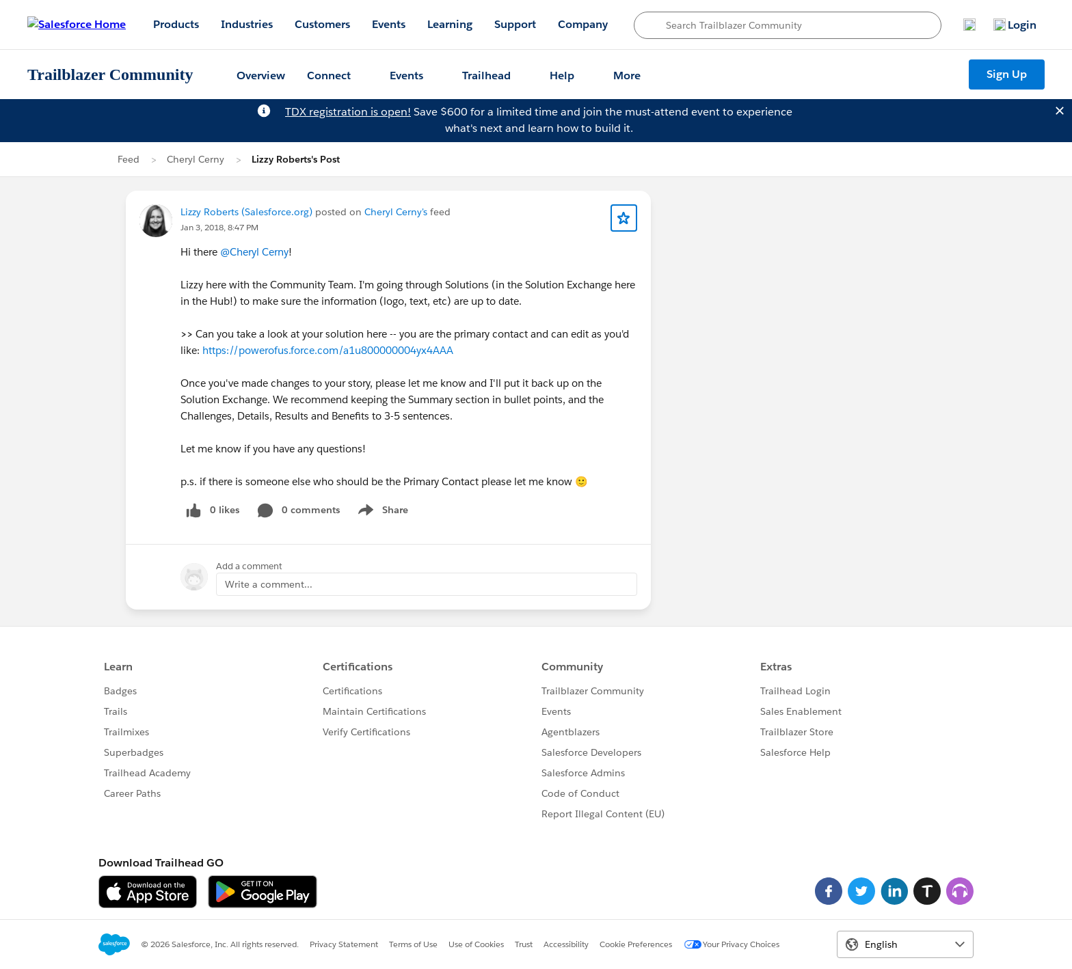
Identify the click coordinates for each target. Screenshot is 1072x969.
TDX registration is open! (348, 112)
